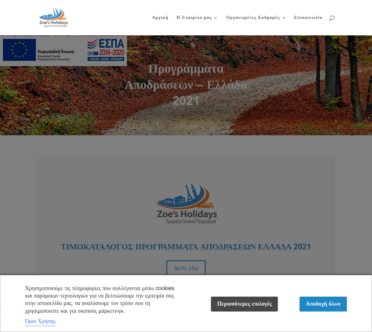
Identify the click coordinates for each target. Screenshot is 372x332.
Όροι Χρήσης (40, 321)
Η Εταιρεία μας (194, 18)
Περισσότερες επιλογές (244, 304)
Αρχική (160, 18)
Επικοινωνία (308, 18)
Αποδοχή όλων (323, 304)
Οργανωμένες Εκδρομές (253, 18)
